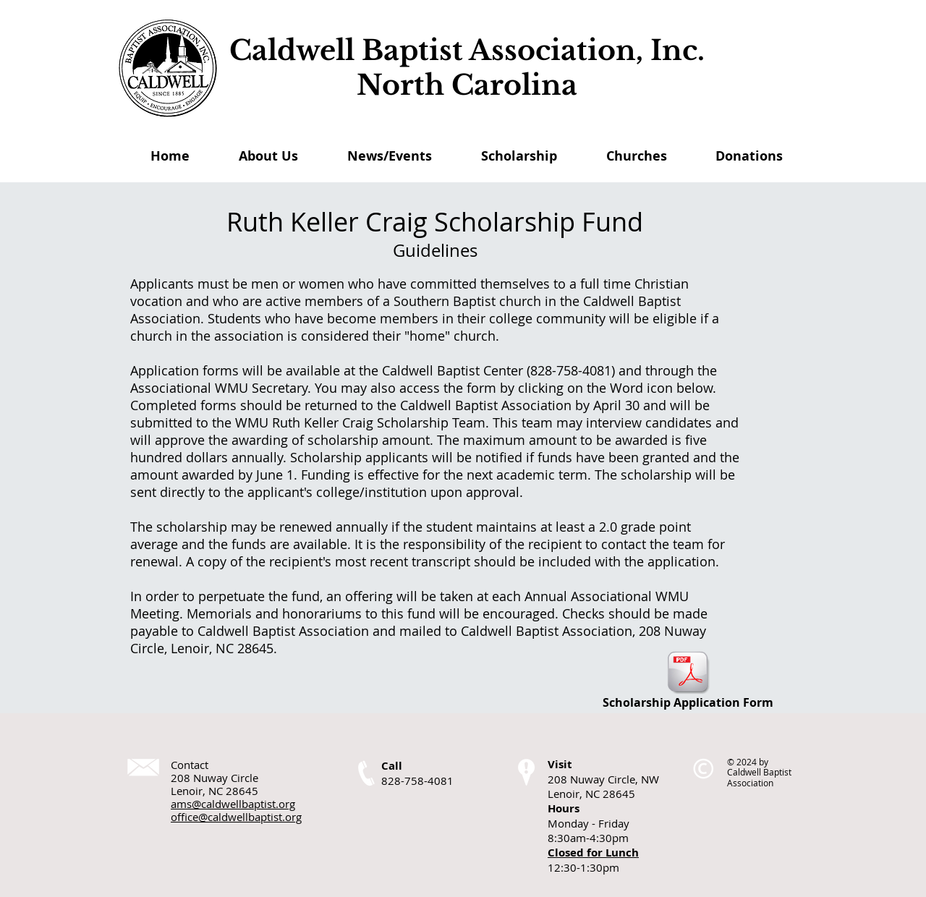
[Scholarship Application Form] (688, 680)
